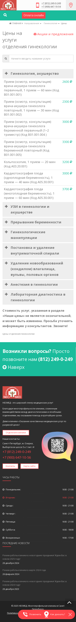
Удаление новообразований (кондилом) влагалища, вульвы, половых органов (37, 269)
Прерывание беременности (36, 222)
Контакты (10, 466)
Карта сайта (29, 466)
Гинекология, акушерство (35, 73)
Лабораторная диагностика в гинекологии (38, 297)
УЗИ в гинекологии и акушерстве (30, 209)
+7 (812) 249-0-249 (51, 3)
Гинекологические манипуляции (28, 235)
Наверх (14, 367)
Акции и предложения (53, 34)
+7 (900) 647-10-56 (51, 7)
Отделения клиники (16, 432)
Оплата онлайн (34, 15)
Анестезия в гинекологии (34, 284)
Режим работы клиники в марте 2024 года (24, 570)
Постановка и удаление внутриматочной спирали (35, 250)
